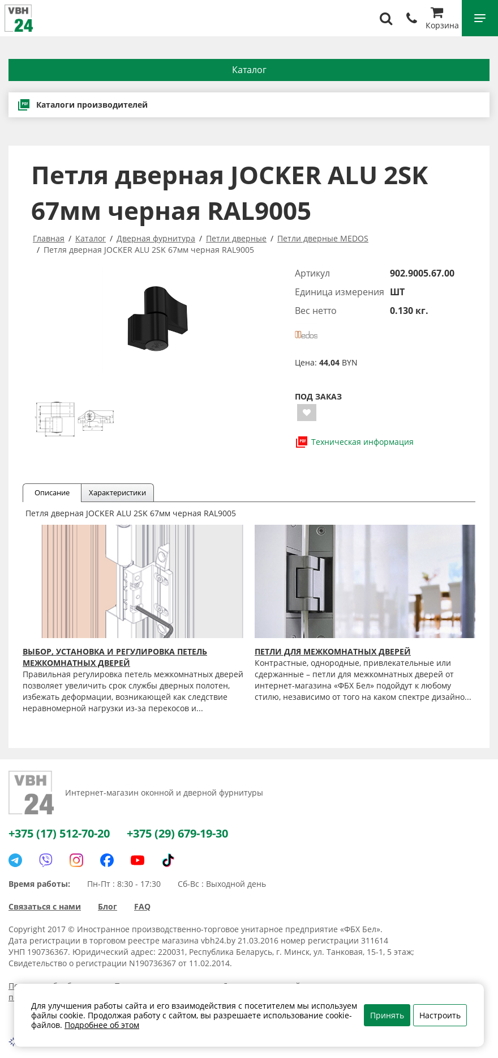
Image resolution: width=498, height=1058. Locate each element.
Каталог (249, 69)
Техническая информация (354, 442)
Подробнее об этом (102, 1024)
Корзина (442, 20)
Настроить (440, 1015)
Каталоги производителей (82, 105)
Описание (52, 492)
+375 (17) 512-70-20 (59, 833)
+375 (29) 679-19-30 (177, 833)
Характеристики (117, 492)
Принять (387, 1015)
